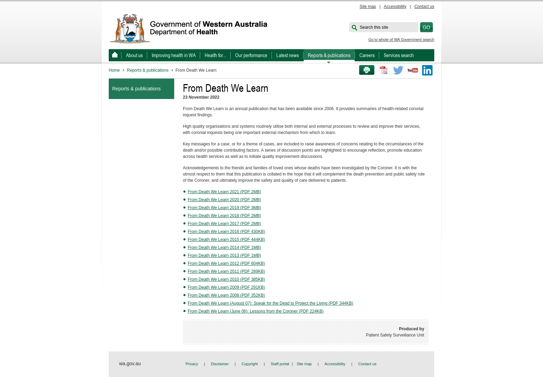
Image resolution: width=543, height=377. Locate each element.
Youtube (413, 70)
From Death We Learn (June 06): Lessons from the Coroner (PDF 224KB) (256, 311)
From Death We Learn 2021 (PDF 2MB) (224, 191)
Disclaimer (220, 364)
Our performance (251, 55)
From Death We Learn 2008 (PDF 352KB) (226, 295)
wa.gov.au (130, 363)
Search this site (374, 27)
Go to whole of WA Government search (401, 39)
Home (114, 70)
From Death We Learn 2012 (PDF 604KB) (226, 263)
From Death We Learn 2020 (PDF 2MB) (224, 199)
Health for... (215, 55)
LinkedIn (427, 70)
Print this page (364, 70)
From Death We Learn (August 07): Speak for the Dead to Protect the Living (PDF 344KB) (270, 303)
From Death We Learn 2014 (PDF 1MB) (224, 247)
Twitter (398, 70)
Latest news (287, 55)
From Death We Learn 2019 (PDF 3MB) (224, 207)
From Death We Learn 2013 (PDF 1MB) (224, 255)
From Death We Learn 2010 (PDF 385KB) (226, 279)
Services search (399, 55)
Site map (367, 6)
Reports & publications (329, 55)
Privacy (192, 364)
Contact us (424, 6)
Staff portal (280, 364)
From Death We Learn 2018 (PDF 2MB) (224, 215)
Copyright (250, 364)
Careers (367, 55)
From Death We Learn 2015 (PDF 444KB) (226, 239)
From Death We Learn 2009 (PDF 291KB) (226, 287)
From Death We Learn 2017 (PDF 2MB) (224, 223)
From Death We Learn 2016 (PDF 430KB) (226, 231)
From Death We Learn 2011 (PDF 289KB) (226, 271)
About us (134, 55)
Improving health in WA (174, 55)
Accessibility (395, 6)
